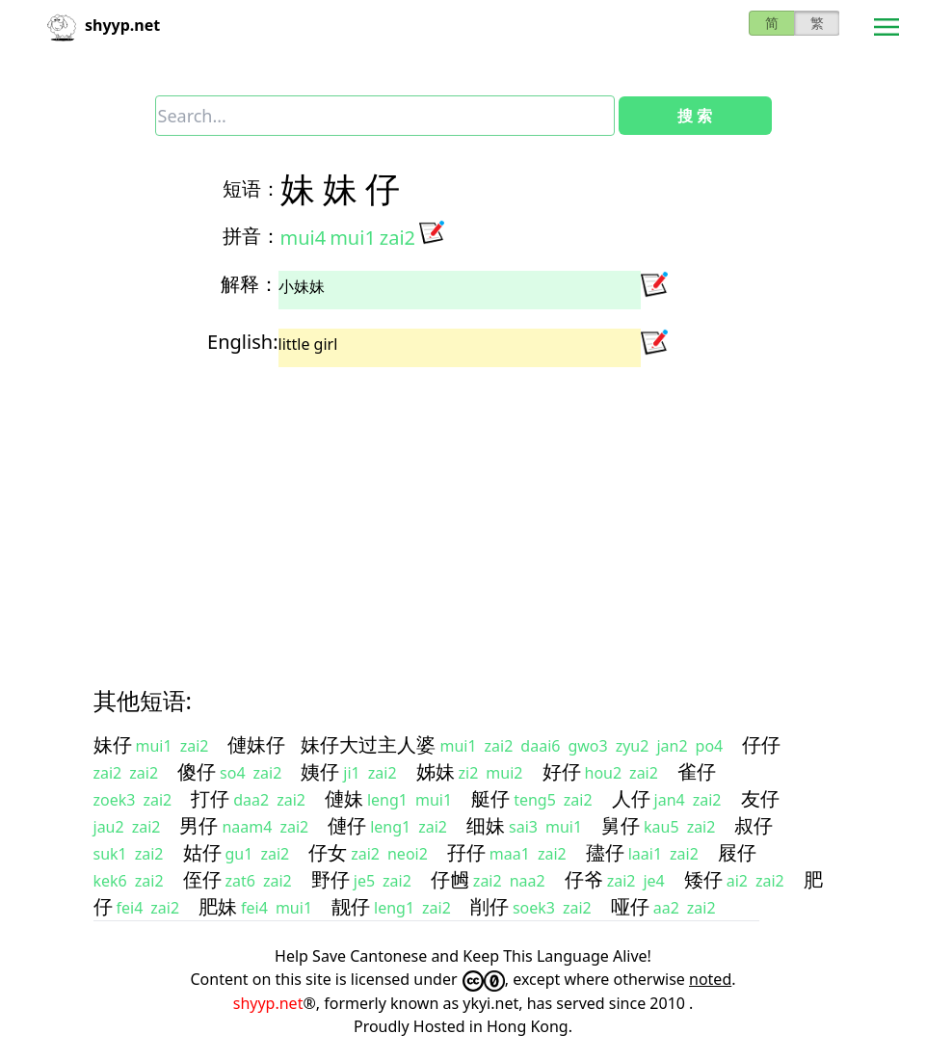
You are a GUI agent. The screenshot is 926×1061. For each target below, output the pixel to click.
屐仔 (737, 852)
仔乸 (450, 879)
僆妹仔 (256, 744)
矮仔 (703, 879)
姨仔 (320, 771)
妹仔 (112, 744)
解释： (249, 284)
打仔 (210, 798)
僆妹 (344, 798)
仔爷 (584, 879)
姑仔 (202, 852)
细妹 (485, 825)
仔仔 (761, 744)
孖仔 (466, 852)
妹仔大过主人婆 (368, 744)
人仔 (631, 798)
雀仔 (696, 771)
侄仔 (202, 879)
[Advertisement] (463, 510)
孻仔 (605, 852)
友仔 (760, 798)
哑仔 (630, 906)
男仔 (198, 825)
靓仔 (350, 906)
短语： (251, 188)
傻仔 (196, 771)
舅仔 (620, 825)
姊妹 (435, 771)
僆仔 (347, 825)
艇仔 (490, 798)
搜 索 (694, 115)
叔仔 (753, 825)
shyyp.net (268, 1003)
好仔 (561, 771)
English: (242, 342)
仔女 (327, 852)
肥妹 (217, 906)
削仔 (489, 906)
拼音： (251, 236)
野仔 (330, 879)
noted (710, 979)
